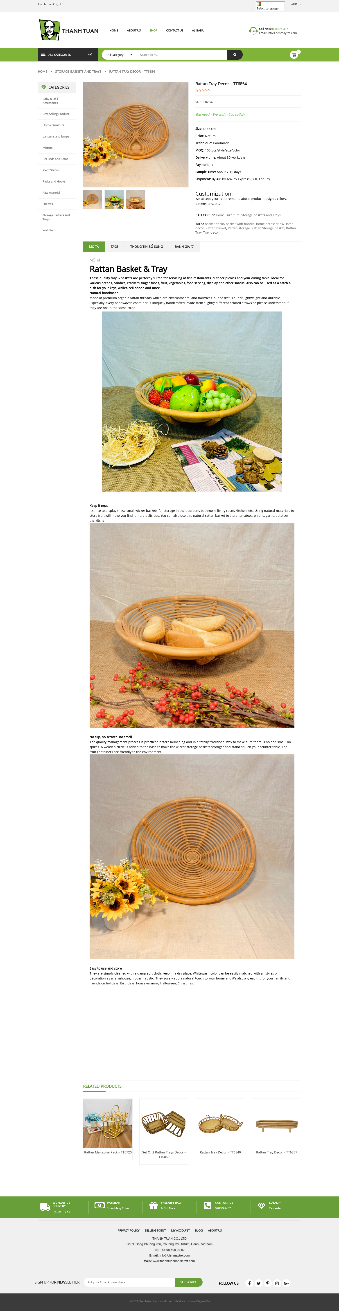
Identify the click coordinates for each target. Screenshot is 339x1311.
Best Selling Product (56, 114)
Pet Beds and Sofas (55, 159)
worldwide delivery (61, 1204)
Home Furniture (53, 125)
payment (114, 1202)
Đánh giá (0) (184, 246)
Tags (114, 246)
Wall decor (49, 230)
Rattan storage (239, 228)
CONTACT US (224, 1202)
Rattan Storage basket (268, 228)
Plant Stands (51, 170)
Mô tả (94, 246)
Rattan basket (216, 228)
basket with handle (240, 224)
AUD (294, 4)
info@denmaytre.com (282, 33)
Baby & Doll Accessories (50, 101)
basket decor (214, 224)
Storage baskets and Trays (78, 71)
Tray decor (211, 232)
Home (42, 71)
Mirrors (47, 148)
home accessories (269, 224)
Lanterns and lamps (56, 136)
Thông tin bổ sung (146, 246)
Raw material (51, 193)
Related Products (102, 1086)
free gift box (171, 1202)
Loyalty (275, 1202)
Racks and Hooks (54, 181)
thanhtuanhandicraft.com (156, 1301)
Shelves (48, 204)
